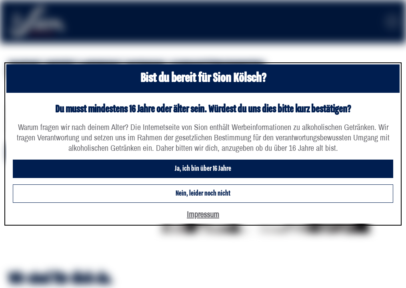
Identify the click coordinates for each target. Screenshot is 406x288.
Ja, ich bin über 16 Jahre (203, 169)
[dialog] (203, 143)
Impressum (203, 214)
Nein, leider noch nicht (203, 194)
